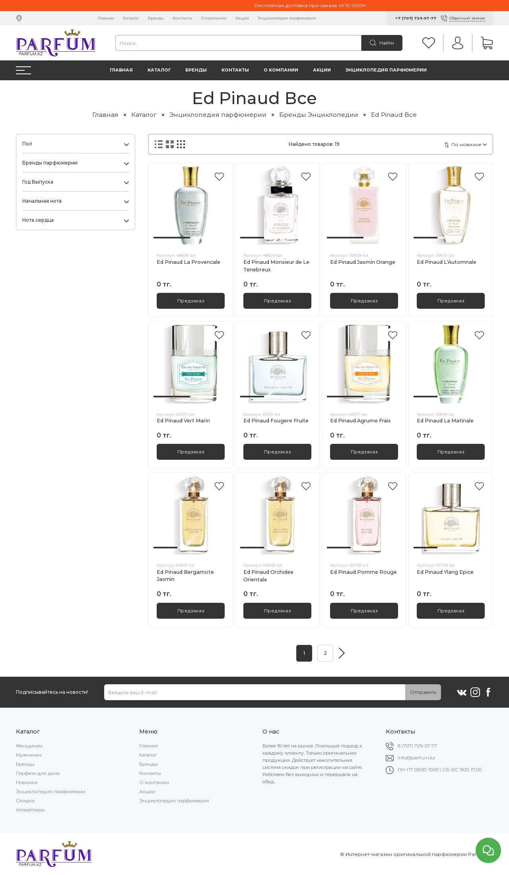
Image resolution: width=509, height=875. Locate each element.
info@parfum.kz (416, 758)
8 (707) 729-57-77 (417, 746)
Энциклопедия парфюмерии (287, 18)
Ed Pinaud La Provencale (188, 262)
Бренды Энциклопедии (318, 114)
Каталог (131, 18)
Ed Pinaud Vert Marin (183, 421)
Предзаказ (190, 301)
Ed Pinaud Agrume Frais (360, 421)
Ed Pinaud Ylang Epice (445, 572)
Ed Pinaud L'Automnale (446, 262)
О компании (214, 18)
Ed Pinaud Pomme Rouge (363, 572)
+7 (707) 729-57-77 (415, 18)
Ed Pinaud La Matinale (445, 421)
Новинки (26, 782)
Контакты (182, 18)
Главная (106, 18)
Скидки (25, 800)
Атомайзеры (30, 810)
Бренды (156, 18)
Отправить (423, 692)
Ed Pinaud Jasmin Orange (362, 262)
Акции (242, 18)
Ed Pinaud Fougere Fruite (276, 421)
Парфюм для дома (38, 773)
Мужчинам (29, 755)
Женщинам (29, 746)
